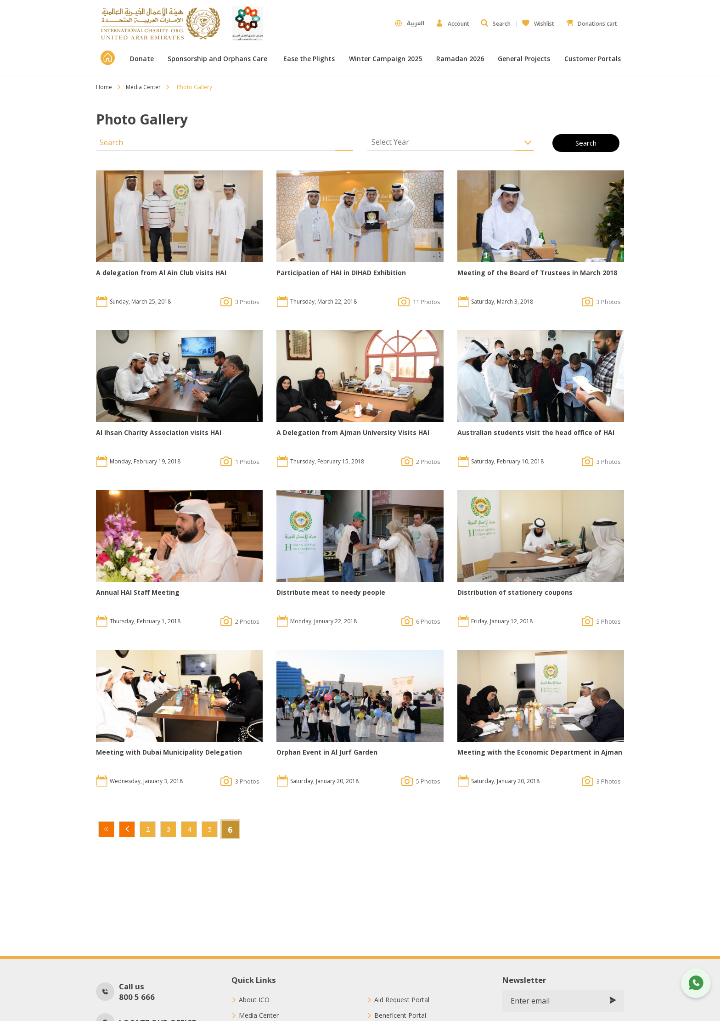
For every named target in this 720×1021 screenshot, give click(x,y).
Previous (127, 829)
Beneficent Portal (400, 1015)
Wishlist (538, 21)
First (106, 829)
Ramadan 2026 (460, 58)
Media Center (143, 87)
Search (496, 23)
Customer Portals (593, 58)
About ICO (254, 1000)
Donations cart (591, 21)
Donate (142, 58)
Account (452, 23)
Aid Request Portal (401, 1000)
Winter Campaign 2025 (385, 58)
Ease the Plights (309, 58)
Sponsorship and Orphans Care (218, 58)
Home (104, 87)
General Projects (524, 58)
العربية (409, 23)
